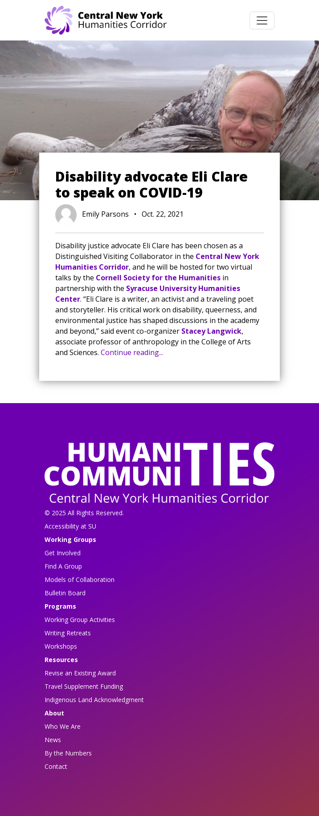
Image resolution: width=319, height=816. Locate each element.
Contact (56, 766)
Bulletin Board (65, 593)
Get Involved (63, 553)
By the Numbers (68, 753)
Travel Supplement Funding (84, 686)
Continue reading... (132, 352)
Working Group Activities (80, 619)
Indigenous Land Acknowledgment (94, 699)
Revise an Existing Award (80, 673)
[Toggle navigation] (261, 20)
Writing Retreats (68, 633)
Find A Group (63, 566)
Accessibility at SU (70, 526)
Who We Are (63, 726)
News (53, 739)
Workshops (61, 646)
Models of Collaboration (80, 579)
